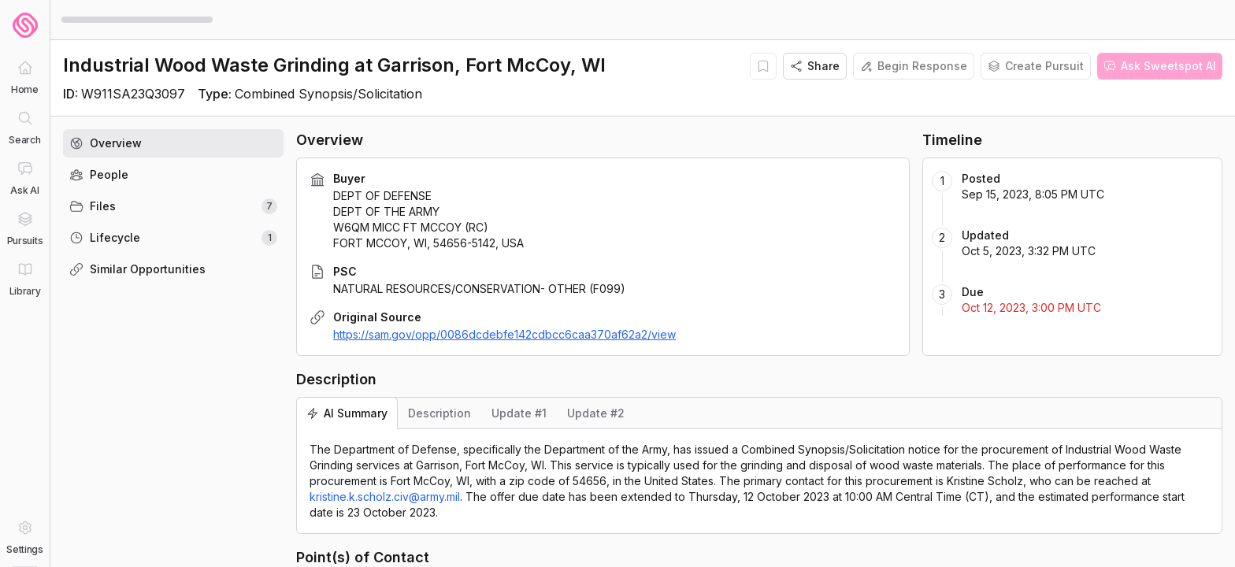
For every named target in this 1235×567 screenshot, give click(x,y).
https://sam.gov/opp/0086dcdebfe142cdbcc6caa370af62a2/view (504, 334)
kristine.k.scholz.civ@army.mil (385, 496)
